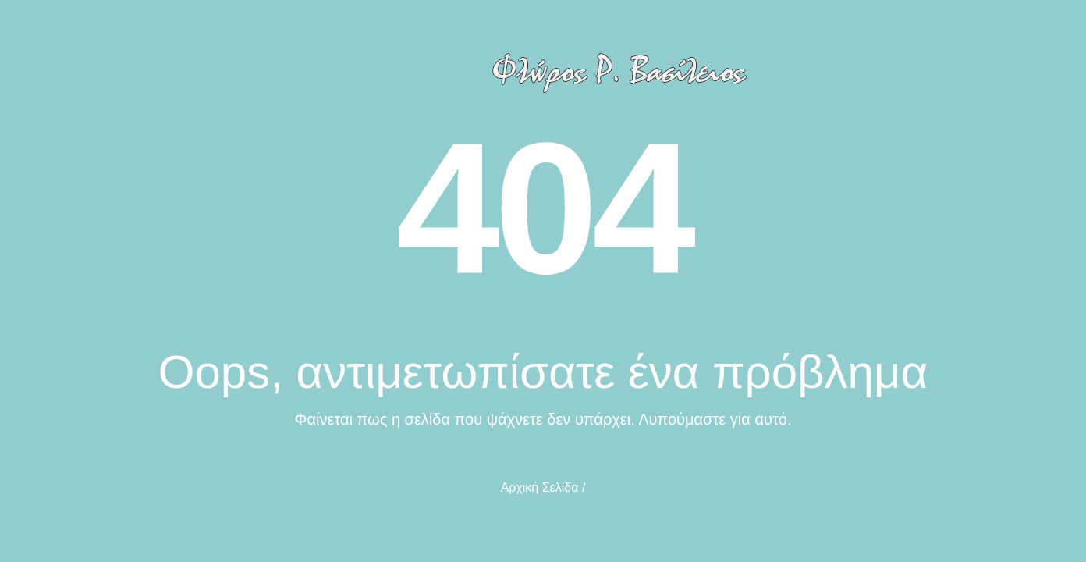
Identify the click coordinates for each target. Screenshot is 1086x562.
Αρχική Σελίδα (540, 487)
